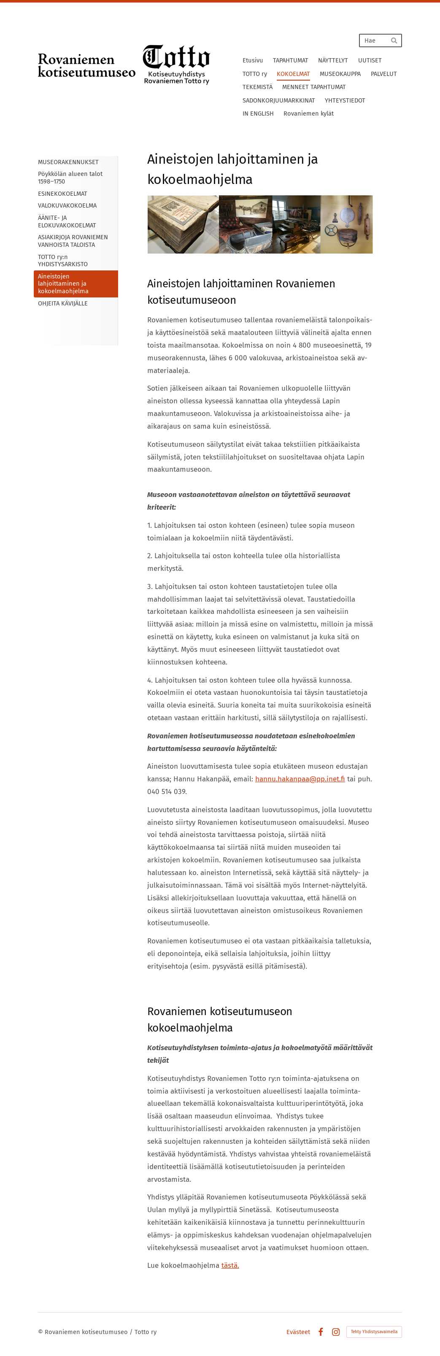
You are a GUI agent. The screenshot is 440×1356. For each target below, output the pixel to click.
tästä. (230, 1265)
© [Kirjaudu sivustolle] (41, 1332)
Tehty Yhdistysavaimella (374, 1331)
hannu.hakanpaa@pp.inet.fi (300, 779)
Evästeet (298, 1332)
